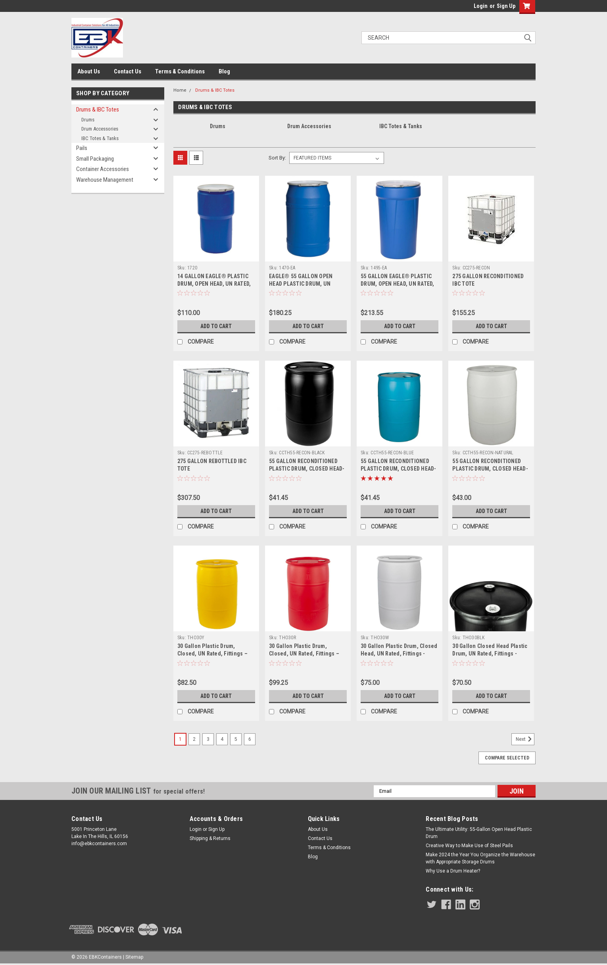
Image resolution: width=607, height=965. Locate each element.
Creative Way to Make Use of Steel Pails (469, 845)
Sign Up (506, 6)
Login (481, 6)
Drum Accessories (99, 129)
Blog (224, 71)
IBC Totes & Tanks (100, 138)
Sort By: (277, 158)
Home (179, 90)
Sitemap (134, 957)
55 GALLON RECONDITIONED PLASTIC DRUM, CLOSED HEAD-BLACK (307, 468)
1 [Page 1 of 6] (180, 739)
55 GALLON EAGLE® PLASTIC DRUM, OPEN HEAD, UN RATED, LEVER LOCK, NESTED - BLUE (397, 283)
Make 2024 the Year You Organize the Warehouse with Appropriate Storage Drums (480, 858)
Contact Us (127, 71)
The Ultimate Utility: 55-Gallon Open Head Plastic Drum (479, 833)
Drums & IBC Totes (97, 109)
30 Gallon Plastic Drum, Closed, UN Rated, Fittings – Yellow (212, 653)
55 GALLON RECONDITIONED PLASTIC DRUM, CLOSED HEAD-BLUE (398, 468)
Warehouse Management (104, 179)
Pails (81, 148)
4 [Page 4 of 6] (222, 739)
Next (525, 739)
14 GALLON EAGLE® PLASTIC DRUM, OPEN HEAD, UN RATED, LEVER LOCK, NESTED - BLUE (214, 283)
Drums (87, 120)
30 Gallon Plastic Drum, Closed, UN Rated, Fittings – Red (304, 653)
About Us (88, 71)
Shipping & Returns (210, 838)
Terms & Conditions (180, 71)
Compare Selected (507, 758)
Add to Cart (216, 326)
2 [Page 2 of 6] (194, 739)
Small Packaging (95, 158)
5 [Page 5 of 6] (235, 739)
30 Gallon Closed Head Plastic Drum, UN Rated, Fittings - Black (489, 653)
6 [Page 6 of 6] (249, 739)
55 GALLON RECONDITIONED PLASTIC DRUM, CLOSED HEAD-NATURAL (490, 468)
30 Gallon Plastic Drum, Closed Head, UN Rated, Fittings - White (399, 653)
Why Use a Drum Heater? (453, 871)
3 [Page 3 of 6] (208, 739)
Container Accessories (102, 169)
